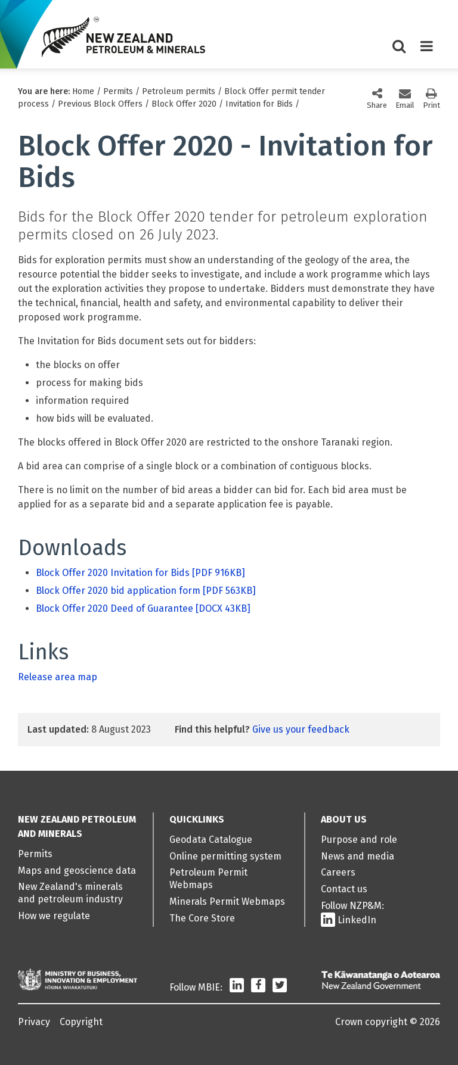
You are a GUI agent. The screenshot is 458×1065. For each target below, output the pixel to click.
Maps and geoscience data (77, 870)
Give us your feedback (300, 729)
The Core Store (202, 918)
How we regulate (54, 915)
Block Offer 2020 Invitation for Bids (140, 572)
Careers (338, 872)
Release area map (57, 677)
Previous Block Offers (100, 104)
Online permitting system (225, 856)
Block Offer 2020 (183, 104)
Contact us (344, 889)
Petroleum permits (178, 91)
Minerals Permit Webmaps (227, 901)
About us (344, 819)
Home (83, 91)
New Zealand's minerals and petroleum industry (70, 893)
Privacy (34, 1021)
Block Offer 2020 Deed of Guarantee (143, 608)
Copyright (81, 1021)
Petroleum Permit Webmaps (208, 878)
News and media (357, 856)
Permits (118, 91)
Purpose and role (359, 839)
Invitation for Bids (259, 104)
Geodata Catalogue (210, 839)
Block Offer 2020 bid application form (146, 590)
